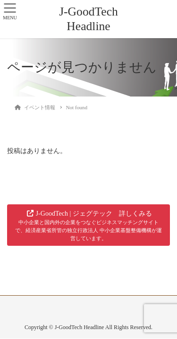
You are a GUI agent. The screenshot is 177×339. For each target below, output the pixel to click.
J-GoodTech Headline (88, 19)
